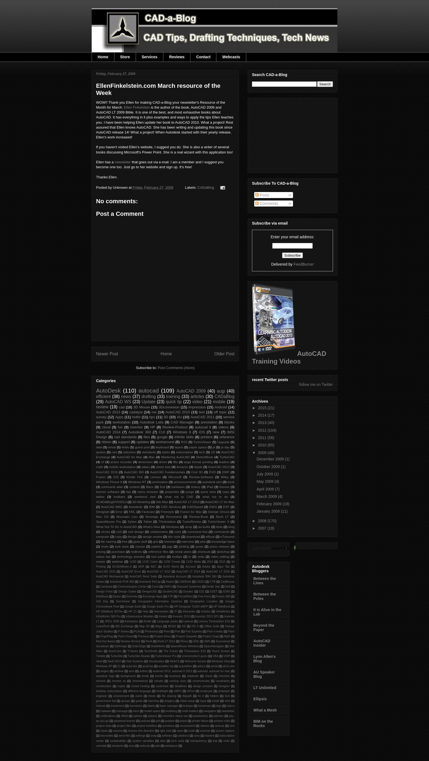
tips (152, 417)
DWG (213, 507)
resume (118, 730)
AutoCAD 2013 (108, 412)
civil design (136, 531)
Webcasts (231, 57)
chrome (101, 680)
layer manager (169, 705)
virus (132, 745)
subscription (184, 452)
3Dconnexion (169, 407)
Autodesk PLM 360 (122, 581)
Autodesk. (136, 507)
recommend (187, 725)
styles (166, 452)
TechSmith (151, 651)
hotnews (170, 541)
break (145, 676)
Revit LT (222, 516)
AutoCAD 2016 (105, 571)
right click (166, 730)
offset (124, 716)
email (112, 447)
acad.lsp (148, 666)
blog (231, 526)
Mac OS (102, 516)
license (224, 487)
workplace (171, 745)
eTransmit (227, 536)
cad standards (125, 437)
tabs (163, 740)
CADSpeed (195, 507)
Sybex (132, 521)
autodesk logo (105, 676)
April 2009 (266, 489)
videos (223, 427)
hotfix (136, 417)
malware (105, 711)
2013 (263, 422)
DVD (212, 472)
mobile (219, 401)
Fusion (101, 477)
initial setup (187, 700)
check (208, 676)
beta (219, 526)
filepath (187, 696)
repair (104, 730)
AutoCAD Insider (261, 643)
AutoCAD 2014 (108, 432)
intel (227, 700)
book (231, 482)
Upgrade (223, 442)
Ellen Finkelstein (137, 107)
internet (101, 705)
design (132, 536)
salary (145, 467)
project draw (104, 725)
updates (143, 442)
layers (179, 447)
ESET (214, 591)
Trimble (100, 656)
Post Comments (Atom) (176, 368)
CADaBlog (206, 187)
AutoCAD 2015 (107, 472)
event (138, 696)
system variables (143, 740)
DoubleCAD (170, 591)
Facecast (148, 511)
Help (145, 611)
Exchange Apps (153, 596)
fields (125, 447)
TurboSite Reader (139, 656)
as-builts (204, 526)
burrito (159, 676)
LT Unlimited (264, 688)
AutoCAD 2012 (219, 467)
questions (169, 725)
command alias (112, 487)
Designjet (102, 511)
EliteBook (102, 596)
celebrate (193, 676)
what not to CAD (179, 496)
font (227, 696)
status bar (103, 556)
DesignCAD (149, 591)
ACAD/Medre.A (122, 566)
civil (118, 531)
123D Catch (150, 561)
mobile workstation (122, 467)
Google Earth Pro (158, 606)
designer (224, 686)
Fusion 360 (223, 596)
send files (124, 735)
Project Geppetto (186, 636)
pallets (156, 546)
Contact (203, 57)
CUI (162, 432)
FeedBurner (304, 264)
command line (197, 531)
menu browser (148, 491)
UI (102, 462)
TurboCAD (226, 457)
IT (175, 611)
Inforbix (205, 611)
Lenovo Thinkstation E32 (214, 621)
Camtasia (106, 586)
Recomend (174, 516)
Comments (266, 203)
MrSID (172, 626)
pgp (170, 546)
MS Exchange (124, 626)
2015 (222, 561)
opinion (138, 716)
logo (219, 705)
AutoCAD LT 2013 (186, 502)
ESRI (226, 591)
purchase (118, 551)
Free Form (204, 596)
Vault (99, 661)
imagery (169, 700)
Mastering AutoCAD (175, 457)
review (102, 407)
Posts (262, 195)
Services (150, 57)
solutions (183, 735)
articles (197, 396)
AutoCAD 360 (134, 472)
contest (134, 487)
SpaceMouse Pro (108, 521)
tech (202, 452)
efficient (103, 396)
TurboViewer (202, 442)
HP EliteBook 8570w (109, 611)
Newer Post (107, 354)
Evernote (132, 596)
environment (121, 696)
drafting (148, 396)
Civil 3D (196, 472)
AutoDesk (108, 390)
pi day (225, 447)
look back (122, 546)
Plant (231, 631)
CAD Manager (182, 422)
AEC (153, 566)
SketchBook (204, 457)
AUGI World (171, 566)
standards (149, 452)
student (209, 735)
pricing (100, 551)
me (154, 412)
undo (226, 740)
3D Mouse (142, 407)
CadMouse (227, 581)
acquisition (185, 666)
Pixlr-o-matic (215, 631)
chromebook (140, 680)
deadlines (181, 686)
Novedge (151, 516)
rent (232, 725)
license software (108, 491)
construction (103, 686)
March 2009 (267, 496)
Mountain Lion (127, 516)
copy (118, 536)
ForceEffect (185, 596)
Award (170, 581)
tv (190, 556)
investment (117, 705)
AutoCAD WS (118, 401)
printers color (222, 720)
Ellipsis (260, 699)
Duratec (188, 591)
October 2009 (269, 466)
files (147, 437)
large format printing (198, 462)
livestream (204, 705)
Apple (198, 467)
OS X (195, 626)
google (162, 437)
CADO (200, 581)
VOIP (227, 656)
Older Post (224, 354)
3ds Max (162, 502)
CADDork (185, 581)
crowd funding (140, 686)
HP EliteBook (221, 606)
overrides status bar (175, 716)
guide (138, 700)
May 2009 (265, 481)
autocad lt (203, 427)
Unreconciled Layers (195, 656)
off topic (220, 412)
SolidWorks (158, 646)
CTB (213, 581)
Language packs (167, 621)
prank (183, 720)
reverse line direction (141, 730)
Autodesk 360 (139, 432)
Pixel (167, 631)
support (124, 442)
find (162, 487)
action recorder (121, 462)
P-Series (123, 631)
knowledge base (223, 541)
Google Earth (132, 606)
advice (201, 666)
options (152, 716)
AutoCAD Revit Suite (143, 576)
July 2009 (265, 474)
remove (219, 725)
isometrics (135, 705)
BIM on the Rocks (263, 723)
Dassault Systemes (189, 586)
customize (162, 686)
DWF (226, 472)
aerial (214, 666)
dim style (174, 536)
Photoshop (152, 631)
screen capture (225, 730)
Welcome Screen (195, 661)
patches (219, 716)
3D (166, 417)
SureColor (115, 651)
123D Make (193, 561)
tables (100, 496)
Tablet (147, 521)
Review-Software (201, 477)
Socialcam (102, 646)
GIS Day (102, 601)
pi (214, 447)
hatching (153, 700)
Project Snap (210, 636)
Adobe (206, 566)
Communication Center (132, 586)
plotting (184, 546)
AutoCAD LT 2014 (188, 571)
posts (199, 546)
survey (101, 417)
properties (172, 491)
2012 (263, 430)
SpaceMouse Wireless (184, 646)
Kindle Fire (134, 477)
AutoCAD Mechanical (110, 576)
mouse (140, 546)
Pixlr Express (193, 631)
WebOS (174, 661)
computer (102, 536)
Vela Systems (134, 661)
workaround (165, 442)
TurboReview (191, 521)
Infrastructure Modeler (140, 616)
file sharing (169, 696)
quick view (208, 491)
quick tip (174, 401)
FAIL (132, 511)
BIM (152, 507)
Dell (227, 586)
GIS (116, 477)
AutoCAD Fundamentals (167, 472)
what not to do (215, 496)
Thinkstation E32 (195, 651)
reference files (158, 551)
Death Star (213, 586)
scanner (205, 730)
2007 (263, 528)
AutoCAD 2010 (178, 412)
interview (187, 541)
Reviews (176, 57)
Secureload (223, 641)
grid (155, 541)
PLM (137, 631)
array (188, 526)
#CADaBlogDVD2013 (111, 502)
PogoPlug (106, 636)
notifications (107, 716)
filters (149, 487)
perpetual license (124, 720)
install (215, 700)
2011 (263, 437)
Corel (155, 586)
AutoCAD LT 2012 (158, 571)
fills (175, 462)
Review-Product (175, 427)
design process (203, 686)
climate (158, 680)
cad (121, 407)
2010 (263, 445)
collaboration (159, 531)
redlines (136, 551)
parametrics (200, 716)
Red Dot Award (105, 641)
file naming (109, 541)
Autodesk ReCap (150, 581)
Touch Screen (221, 651)
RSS (184, 442)
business (175, 676)
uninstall (101, 745)
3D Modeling (141, 502)
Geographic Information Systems (160, 601)
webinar (117, 561)
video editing (220, 556)
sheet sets (163, 467)
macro (230, 705)
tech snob (178, 740)
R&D (227, 636)
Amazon (182, 467)
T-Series (132, 651)
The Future (171, 651)
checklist (224, 676)
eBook (210, 536)
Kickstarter (131, 621)
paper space (198, 447)
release (205, 725)
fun (120, 427)
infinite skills (184, 437)
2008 (263, 521)
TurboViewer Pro (165, 656)
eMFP (178, 691)
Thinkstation (167, 521)
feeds (152, 696)
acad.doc (131, 666)
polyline (170, 720)
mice (136, 711)
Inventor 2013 (181, 616)
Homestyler (161, 611)
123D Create (172, 561)
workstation (122, 422)
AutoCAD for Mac (129, 457)
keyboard (162, 447)
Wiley (225, 477)
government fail (106, 700)
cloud (106, 427)
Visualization (156, 661)
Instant (163, 616)
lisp (128, 491)
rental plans (183, 551)
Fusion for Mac (191, 511)
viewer (100, 561)
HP (152, 427)
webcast (145, 745)
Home (103, 57)
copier (121, 686)
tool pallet (158, 556)
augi (221, 391)
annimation (160, 482)
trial (215, 740)
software (167, 735)
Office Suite (211, 626)
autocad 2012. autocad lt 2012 (172, 671)
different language (139, 691)
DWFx (168, 586)
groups (125, 700)
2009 (263, 453)
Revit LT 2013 (166, 641)
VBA (215, 656)
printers (206, 437)
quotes (101, 452)
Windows (172, 526)
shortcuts (204, 551)
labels (151, 705)
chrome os (119, 680)
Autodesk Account (174, 576)
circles (105, 531)
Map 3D (144, 626)
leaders (224, 462)
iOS (202, 432)
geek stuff (140, 541)
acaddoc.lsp (165, 666)
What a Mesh (265, 710)
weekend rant (144, 496)
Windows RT (137, 482)
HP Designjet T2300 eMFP (191, 606)
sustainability (118, 740)
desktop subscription (109, 691)
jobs (202, 541)
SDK (196, 641)
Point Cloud (125, 636)
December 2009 (271, 459)
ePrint (191, 691)
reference (226, 437)
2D (213, 452)
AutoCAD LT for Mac (219, 502)
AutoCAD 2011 (202, 417)
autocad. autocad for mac (214, 671)
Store (125, 57)
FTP (170, 596)
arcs (131, 671)
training (173, 396)
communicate (201, 680)
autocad (148, 390)
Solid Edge (139, 646)
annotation (209, 422)
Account (190, 566)
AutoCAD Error (131, 571)
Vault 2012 (114, 661)
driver (163, 462)
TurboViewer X (218, 521)
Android (221, 407)
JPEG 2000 (112, 621)
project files (124, 725)
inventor (136, 427)
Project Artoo (162, 636)
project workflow (147, 725)
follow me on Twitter (316, 384)
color (177, 531)
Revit (149, 641)
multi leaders (190, 711)
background (128, 676)
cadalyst (136, 412)
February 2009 (270, 504)
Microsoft (175, 477)
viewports (118, 745)
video (197, 401)
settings (141, 735)
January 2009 (269, 511)
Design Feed (104, 591)
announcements (185, 482)
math (99, 467)
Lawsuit (188, 621)
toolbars (119, 496)
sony (197, 735)
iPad (210, 487)
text (202, 412)
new (216, 432)
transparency (198, 740)
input (203, 700)
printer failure (200, 720)
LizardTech (103, 626)
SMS (207, 641)
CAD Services (171, 507)
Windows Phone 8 (109, 482)
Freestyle (167, 511)
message (122, 711)
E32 (201, 591)
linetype (188, 705)
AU (179, 417)
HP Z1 (132, 611)
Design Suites (127, 591)
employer (224, 691)
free (124, 541)
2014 (210, 561)
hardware (178, 487)
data (99, 447)
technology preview (131, 556)
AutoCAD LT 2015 (218, 571)
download (193, 536)
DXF (226, 507)
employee (206, 691)
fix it (201, 696)
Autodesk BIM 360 (204, 576)
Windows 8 (182, 432)
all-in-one (228, 666)
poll (157, 720)
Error (119, 511)
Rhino (184, 641)
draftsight (162, 691)
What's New (151, 526)
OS (184, 626)
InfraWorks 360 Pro (108, 616)
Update (148, 401)
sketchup (223, 551)
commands (221, 531)
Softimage (120, 646)
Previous (143, 636)
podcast (145, 720)
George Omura (219, 511)
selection (129, 452)
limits (105, 546)
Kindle (148, 621)
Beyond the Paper (263, 627)
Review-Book (198, 516)
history (195, 487)
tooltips (177, 556)
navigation (209, 711)
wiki (157, 745)
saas (225, 491)
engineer (101, 696)
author (143, 671)
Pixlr (177, 631)
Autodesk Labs (151, 422)
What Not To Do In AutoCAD (116, 526)
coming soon (177, 680)
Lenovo (155, 477)
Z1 (119, 666)
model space (152, 711)
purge (190, 491)
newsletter (123, 162)
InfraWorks (223, 611)
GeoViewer (123, 601)
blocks (229, 422)
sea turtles (107, 735)
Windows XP (104, 666)
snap (153, 735)
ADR (141, 566)
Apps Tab (223, 566)
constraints (223, 680)
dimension (145, 462)
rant (114, 452)
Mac (152, 457)
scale (191, 730)
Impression (197, 407)
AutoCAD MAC (112, 507)
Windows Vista (220, 661)
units (201, 556)
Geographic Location (204, 601)
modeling (171, 711)
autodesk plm (212, 482)
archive (119, 671)
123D (133, 561)
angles (104, 671)
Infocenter (189, 611)
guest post (142, 447)
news (126, 396)
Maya (158, 626)
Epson (117, 596)
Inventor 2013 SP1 (207, 616)
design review (152, 536)
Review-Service (130, 641)
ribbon (106, 442)
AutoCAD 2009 (190, 391)
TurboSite (117, 656)
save (180, 730)
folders (214, 696)
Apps (119, 417)
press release (220, 546)
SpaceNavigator (214, 646)
